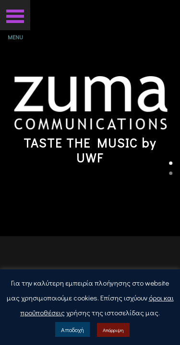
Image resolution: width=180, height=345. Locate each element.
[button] (15, 15)
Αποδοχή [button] (72, 329)
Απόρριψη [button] (113, 330)
